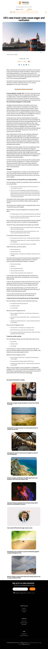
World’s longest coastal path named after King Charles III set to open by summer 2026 (23, 577)
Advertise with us (24, 622)
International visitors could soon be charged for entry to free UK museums (22, 453)
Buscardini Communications (32, 642)
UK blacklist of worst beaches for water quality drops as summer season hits (22, 428)
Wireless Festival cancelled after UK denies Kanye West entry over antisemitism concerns (22, 503)
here (31, 373)
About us (24, 608)
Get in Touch (24, 621)
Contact (24, 611)
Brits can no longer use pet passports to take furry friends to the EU (23, 403)
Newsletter (24, 624)
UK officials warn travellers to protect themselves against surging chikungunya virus (23, 552)
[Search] (24, 12)
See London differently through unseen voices (19, 528)
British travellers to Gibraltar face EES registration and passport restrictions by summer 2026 (22, 478)
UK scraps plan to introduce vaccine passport (24, 89)
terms (26, 593)
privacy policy (32, 593)
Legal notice (24, 634)
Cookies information (24, 635)
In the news (24, 610)
